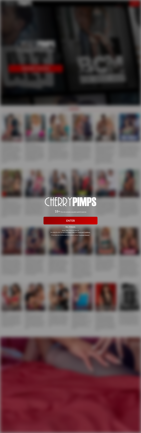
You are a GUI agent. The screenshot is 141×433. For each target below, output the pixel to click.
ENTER (70, 220)
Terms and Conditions (84, 232)
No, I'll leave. (71, 227)
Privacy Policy (71, 232)
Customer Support (84, 235)
